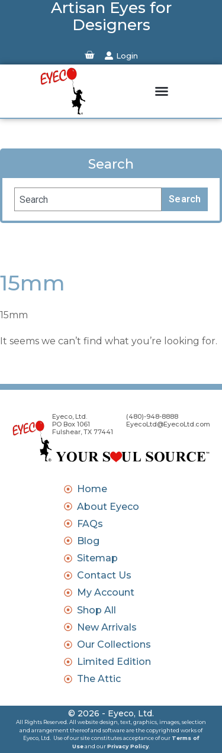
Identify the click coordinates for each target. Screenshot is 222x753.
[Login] (109, 55)
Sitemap (97, 558)
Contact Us (104, 575)
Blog (88, 541)
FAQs (90, 523)
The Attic (99, 678)
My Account (105, 592)
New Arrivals (107, 627)
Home (92, 489)
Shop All (96, 610)
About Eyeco (108, 506)
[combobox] (88, 199)
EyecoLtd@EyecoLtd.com (168, 424)
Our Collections (114, 644)
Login (127, 55)
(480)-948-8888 (152, 417)
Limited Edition (114, 661)
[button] (161, 91)
